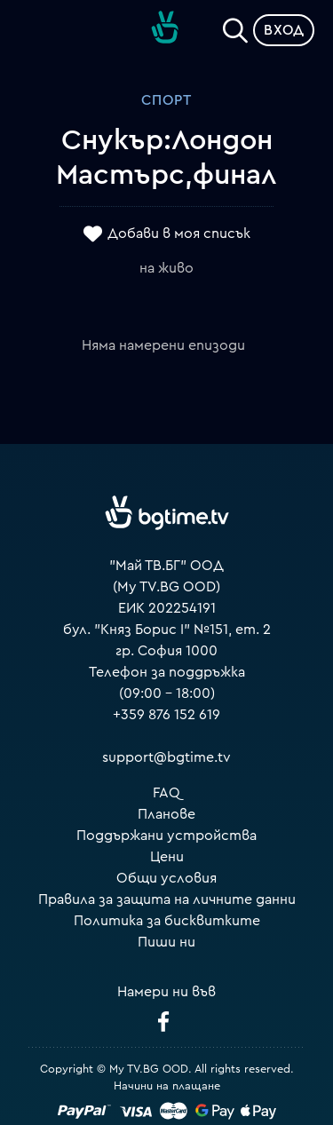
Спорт (166, 100)
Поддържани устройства (166, 835)
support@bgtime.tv (166, 757)
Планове (166, 814)
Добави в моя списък (178, 233)
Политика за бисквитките (167, 921)
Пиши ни (166, 942)
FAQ (166, 793)
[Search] (235, 27)
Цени (167, 857)
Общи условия (166, 878)
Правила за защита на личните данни (167, 899)
